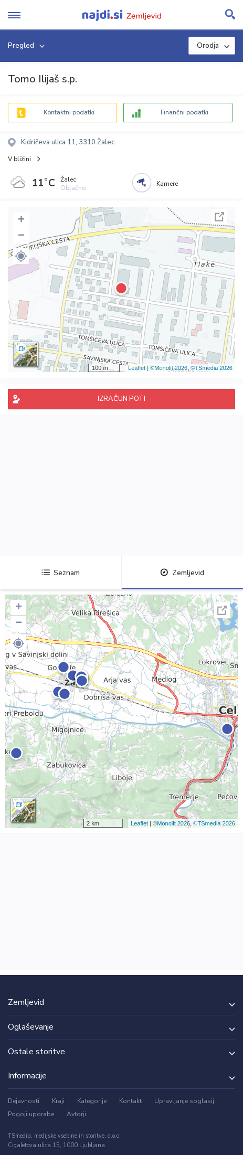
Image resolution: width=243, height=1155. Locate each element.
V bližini (19, 159)
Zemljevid (182, 573)
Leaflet (136, 368)
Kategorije (92, 1101)
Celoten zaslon (219, 217)
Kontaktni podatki (69, 112)
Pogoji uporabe (31, 1114)
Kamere (167, 183)
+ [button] (21, 220)
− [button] (21, 236)
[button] (21, 256)
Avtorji (76, 1114)
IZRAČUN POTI (121, 399)
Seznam (60, 573)
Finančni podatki (184, 112)
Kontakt (130, 1101)
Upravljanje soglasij (184, 1101)
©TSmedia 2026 (212, 368)
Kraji (58, 1101)
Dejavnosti (23, 1101)
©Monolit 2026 (168, 368)
